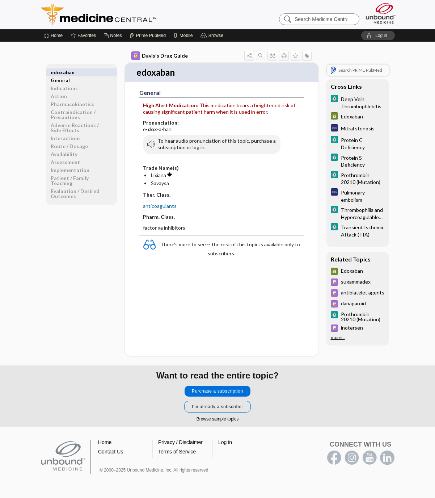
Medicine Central (130, 14)
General (60, 72)
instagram (352, 458)
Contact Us (110, 452)
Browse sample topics (218, 419)
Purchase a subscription (217, 391)
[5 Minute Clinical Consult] (357, 102)
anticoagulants (160, 206)
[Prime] (148, 35)
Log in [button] (225, 442)
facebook (334, 458)
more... (338, 337)
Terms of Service (177, 452)
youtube (369, 458)
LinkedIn (387, 458)
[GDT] (357, 117)
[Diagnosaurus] (357, 129)
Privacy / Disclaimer (180, 442)
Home (104, 442)
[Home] (53, 35)
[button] (212, 35)
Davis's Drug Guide (159, 55)
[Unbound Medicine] (381, 13)
